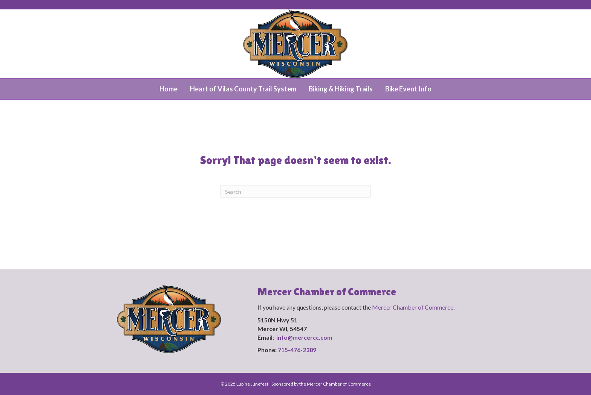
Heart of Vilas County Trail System (243, 89)
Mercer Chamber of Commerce (412, 307)
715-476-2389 (297, 349)
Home (168, 89)
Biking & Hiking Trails (341, 89)
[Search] (295, 191)
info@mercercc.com (305, 337)
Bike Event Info (408, 89)
